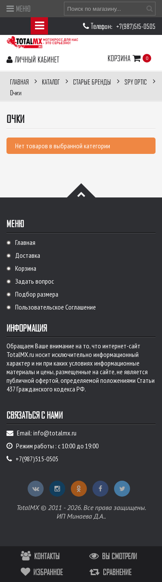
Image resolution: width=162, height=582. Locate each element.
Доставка (27, 255)
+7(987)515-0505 (136, 26)
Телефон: (102, 26)
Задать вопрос (34, 281)
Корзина (125, 58)
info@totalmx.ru (54, 433)
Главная (25, 242)
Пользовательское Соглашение (55, 307)
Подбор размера (36, 294)
